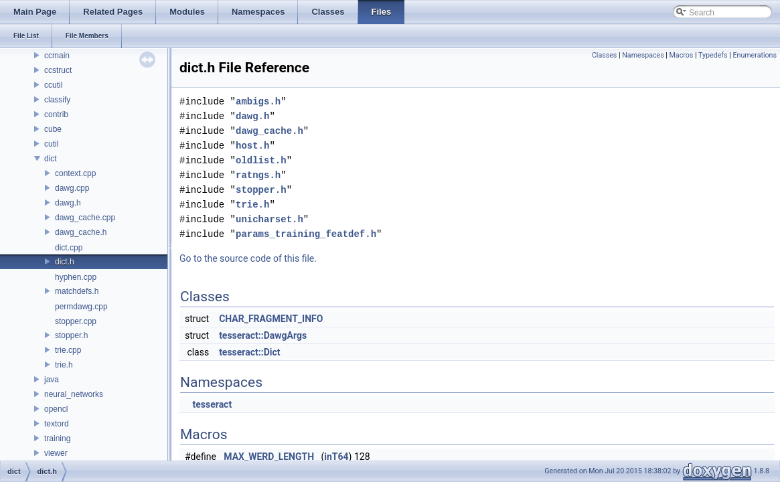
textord (56, 423)
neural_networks (73, 394)
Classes (604, 55)
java (51, 379)
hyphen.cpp (75, 277)
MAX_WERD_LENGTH (269, 456)
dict (50, 158)
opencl (56, 409)
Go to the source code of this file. (248, 258)
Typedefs (713, 55)
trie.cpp (68, 350)
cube (53, 129)
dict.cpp (68, 247)
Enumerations (754, 55)
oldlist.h (261, 160)
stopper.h (71, 335)
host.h (252, 145)
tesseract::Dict (249, 352)
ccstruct (58, 70)
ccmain (57, 55)
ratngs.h (258, 175)
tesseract (212, 404)
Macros (682, 55)
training (57, 438)
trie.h (64, 365)
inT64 (336, 456)
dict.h (64, 261)
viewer (56, 453)
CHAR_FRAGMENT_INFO (271, 318)
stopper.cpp (75, 321)
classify (57, 99)
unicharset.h (269, 219)
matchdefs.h (76, 291)
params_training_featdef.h (306, 234)
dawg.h (68, 203)
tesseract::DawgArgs (263, 335)
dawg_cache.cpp (85, 217)
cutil (51, 144)
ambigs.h (258, 101)
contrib (56, 114)
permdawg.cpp (81, 306)
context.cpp (75, 173)
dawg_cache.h (80, 232)
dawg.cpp (72, 188)
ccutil (53, 85)
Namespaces (643, 55)
